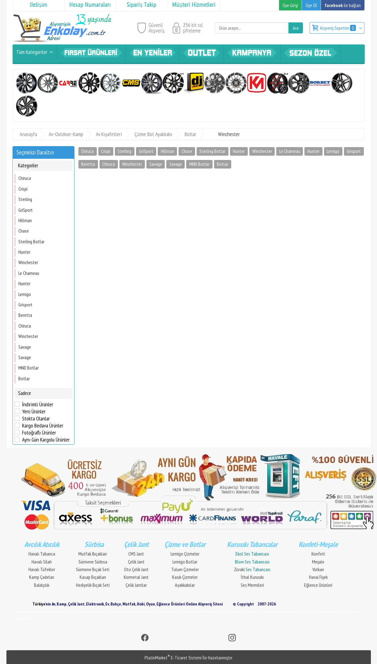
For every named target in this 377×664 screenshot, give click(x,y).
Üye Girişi (290, 5)
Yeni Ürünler (34, 411)
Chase (23, 231)
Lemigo (24, 294)
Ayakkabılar (185, 585)
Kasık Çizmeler (185, 577)
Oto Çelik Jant (136, 569)
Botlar (24, 378)
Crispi (23, 189)
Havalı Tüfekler (41, 569)
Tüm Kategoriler (31, 51)
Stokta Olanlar (36, 418)
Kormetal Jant (136, 577)
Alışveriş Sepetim (338, 28)
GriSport (25, 210)
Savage (24, 347)
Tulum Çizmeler (185, 569)
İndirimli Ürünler (37, 404)
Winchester (28, 262)
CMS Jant (136, 554)
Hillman (25, 220)
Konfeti (318, 554)
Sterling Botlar (31, 241)
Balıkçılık (41, 585)
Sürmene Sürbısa (92, 562)
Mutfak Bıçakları (92, 554)
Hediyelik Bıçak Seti (93, 585)
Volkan (318, 569)
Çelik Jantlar (136, 585)
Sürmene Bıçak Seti (92, 569)
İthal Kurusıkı (252, 577)
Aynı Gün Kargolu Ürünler (46, 440)
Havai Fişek (318, 577)
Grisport (25, 305)
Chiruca (24, 178)
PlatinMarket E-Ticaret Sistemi (173, 658)
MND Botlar (28, 368)
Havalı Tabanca (41, 554)
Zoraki (252, 569)
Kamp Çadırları (41, 577)
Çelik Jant (136, 562)
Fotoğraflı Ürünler (39, 433)
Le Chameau (28, 273)
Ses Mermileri (252, 585)
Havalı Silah (42, 562)
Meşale (318, 562)
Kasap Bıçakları (93, 577)
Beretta (25, 315)
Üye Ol (311, 5)
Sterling (25, 199)
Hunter (24, 252)
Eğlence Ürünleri (318, 585)
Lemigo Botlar (184, 562)
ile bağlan (343, 5)
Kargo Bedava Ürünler (42, 426)
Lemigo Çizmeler (185, 554)
